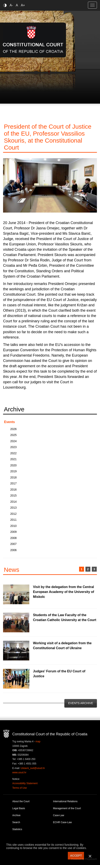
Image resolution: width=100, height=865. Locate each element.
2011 (13, 519)
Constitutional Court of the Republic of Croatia (33, 40)
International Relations (65, 801)
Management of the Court (67, 808)
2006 (13, 550)
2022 (13, 453)
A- (11, 5)
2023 (13, 447)
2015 (13, 495)
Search (16, 822)
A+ (23, 5)
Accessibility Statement (25, 783)
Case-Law (58, 815)
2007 (13, 544)
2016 (13, 489)
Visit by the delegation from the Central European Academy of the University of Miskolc (63, 591)
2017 (13, 483)
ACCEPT (76, 855)
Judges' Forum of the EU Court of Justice (59, 673)
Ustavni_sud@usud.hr (33, 768)
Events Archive (80, 703)
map (38, 741)
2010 (13, 525)
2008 (13, 538)
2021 (13, 459)
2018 (13, 477)
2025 (13, 435)
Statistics (17, 829)
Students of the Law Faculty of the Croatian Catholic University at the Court (64, 617)
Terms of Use (19, 787)
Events (9, 422)
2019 (13, 471)
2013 (13, 507)
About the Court (21, 801)
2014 (13, 501)
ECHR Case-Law (62, 822)
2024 (13, 441)
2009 (13, 531)
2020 (13, 465)
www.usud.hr (19, 772)
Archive (16, 815)
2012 (13, 513)
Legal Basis (18, 808)
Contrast (5, 5)
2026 (13, 429)
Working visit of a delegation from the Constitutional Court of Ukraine (62, 645)
